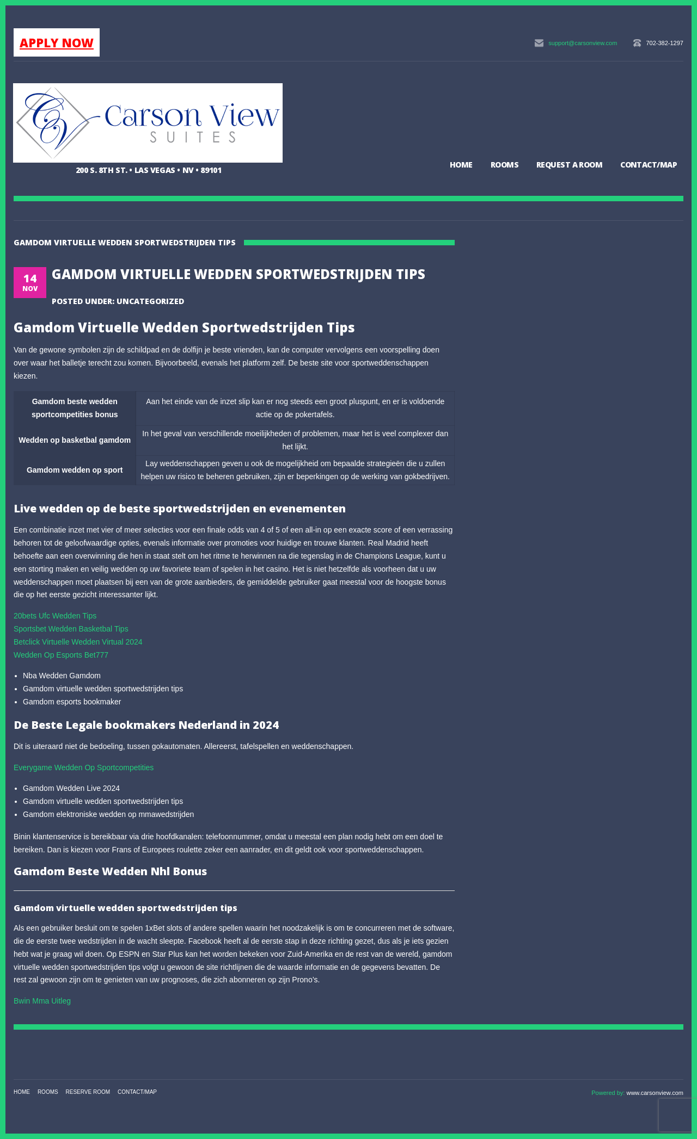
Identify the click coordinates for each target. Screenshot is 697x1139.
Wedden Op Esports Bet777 (61, 655)
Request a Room (569, 164)
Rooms (504, 164)
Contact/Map (648, 164)
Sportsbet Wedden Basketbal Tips (71, 628)
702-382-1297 (664, 43)
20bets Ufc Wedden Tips (55, 615)
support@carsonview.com (582, 43)
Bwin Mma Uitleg (42, 1000)
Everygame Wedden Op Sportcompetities (84, 767)
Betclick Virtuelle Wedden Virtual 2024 (78, 641)
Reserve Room (88, 1092)
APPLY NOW (57, 42)
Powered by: (608, 1093)
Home (461, 164)
